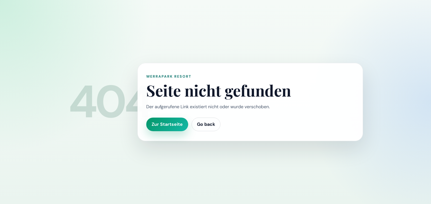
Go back (206, 124)
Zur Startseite (167, 124)
